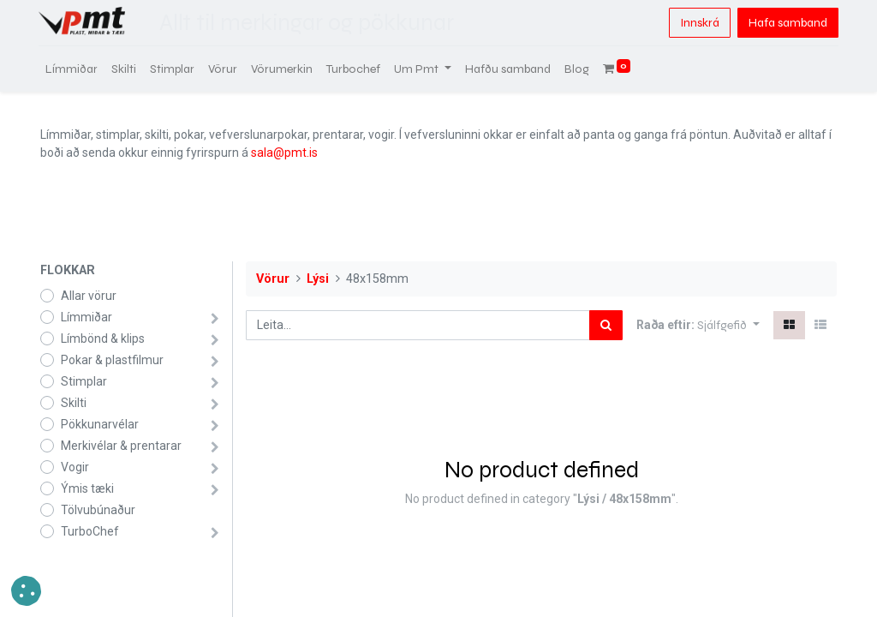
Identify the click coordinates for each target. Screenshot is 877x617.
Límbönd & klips (103, 338)
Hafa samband (786, 22)
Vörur (272, 279)
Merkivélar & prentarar (121, 445)
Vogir (75, 467)
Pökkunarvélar (100, 424)
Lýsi (318, 279)
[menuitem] (73, 69)
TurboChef (90, 531)
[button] (728, 325)
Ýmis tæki (87, 488)
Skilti (74, 403)
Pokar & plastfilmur (112, 360)
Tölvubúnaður (98, 510)
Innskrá (698, 22)
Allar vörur (88, 296)
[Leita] (606, 325)
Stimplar (84, 381)
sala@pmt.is (284, 152)
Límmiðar (86, 317)
